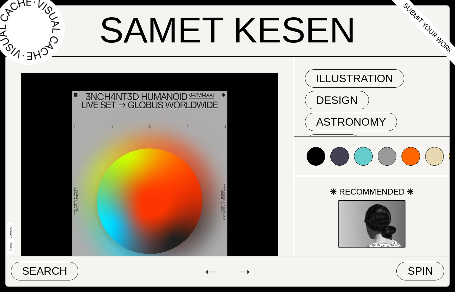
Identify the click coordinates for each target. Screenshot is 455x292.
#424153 (339, 156)
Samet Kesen (227, 30)
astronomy (351, 122)
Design (337, 100)
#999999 (387, 156)
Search (44, 271)
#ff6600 (410, 156)
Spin (420, 271)
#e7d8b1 (434, 156)
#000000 (316, 156)
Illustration (354, 78)
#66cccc (363, 156)
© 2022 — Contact (10, 238)
